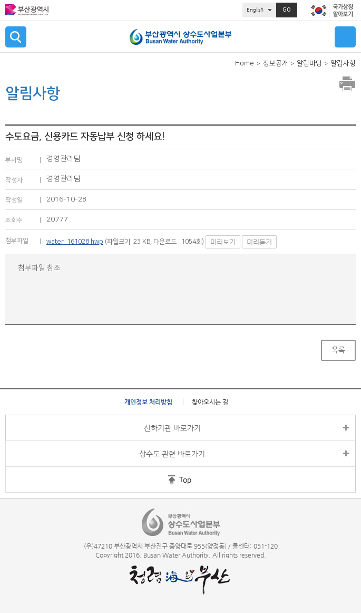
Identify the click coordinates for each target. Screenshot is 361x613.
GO (286, 10)
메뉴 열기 (345, 36)
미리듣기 (259, 242)
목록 (338, 350)
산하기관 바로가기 (172, 428)
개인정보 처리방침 (148, 402)
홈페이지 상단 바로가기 (165, 479)
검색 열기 (15, 36)
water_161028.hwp (74, 241)
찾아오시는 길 (210, 402)
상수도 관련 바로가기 (172, 453)
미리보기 (223, 242)
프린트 (347, 83)
